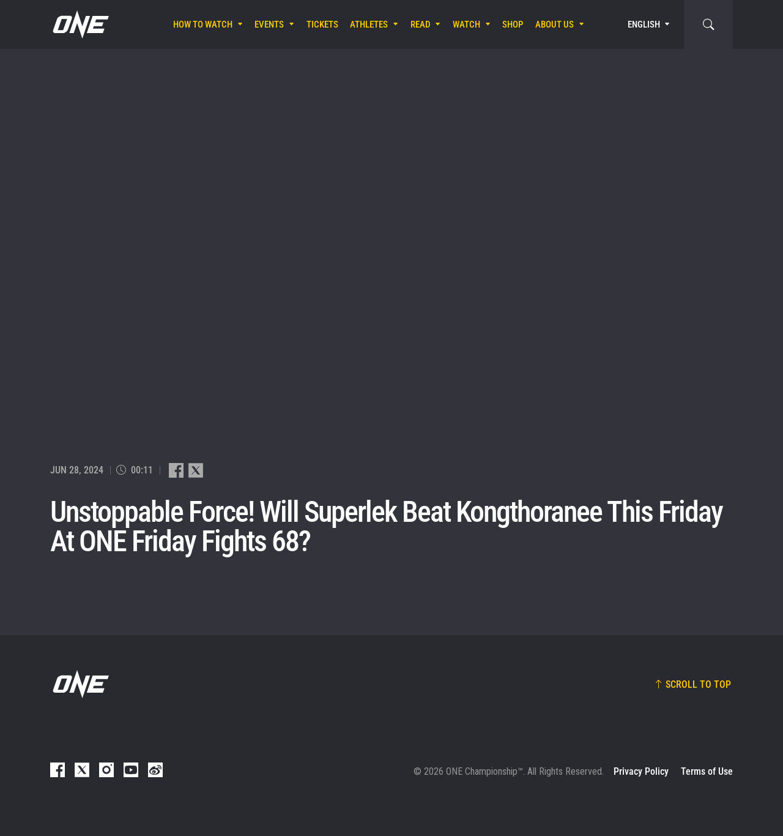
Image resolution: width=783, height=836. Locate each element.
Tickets (322, 24)
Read (420, 24)
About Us (554, 24)
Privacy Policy (641, 771)
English (644, 24)
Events (269, 24)
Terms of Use (707, 771)
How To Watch (202, 24)
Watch (466, 24)
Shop (512, 24)
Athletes (369, 24)
